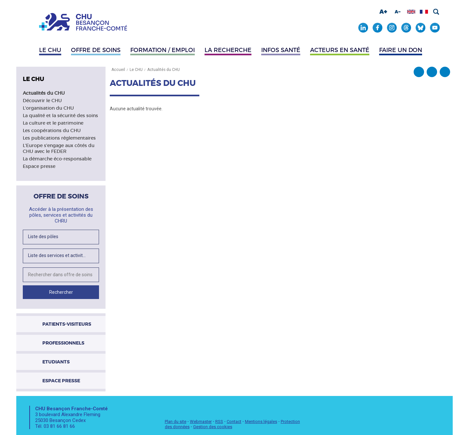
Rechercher (436, 11)
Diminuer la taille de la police (398, 11)
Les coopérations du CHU (52, 130)
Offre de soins (96, 50)
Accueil (118, 69)
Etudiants (56, 362)
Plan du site (175, 421)
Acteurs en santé (339, 50)
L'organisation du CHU (48, 108)
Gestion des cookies (212, 426)
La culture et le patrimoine (53, 123)
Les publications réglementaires (59, 138)
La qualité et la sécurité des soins (60, 115)
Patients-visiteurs (66, 324)
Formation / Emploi (162, 50)
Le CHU (50, 50)
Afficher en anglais (411, 12)
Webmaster (201, 421)
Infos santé (280, 50)
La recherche (228, 50)
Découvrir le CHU (42, 100)
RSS (219, 421)
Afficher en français (424, 12)
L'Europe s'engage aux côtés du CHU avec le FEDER (58, 148)
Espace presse (39, 166)
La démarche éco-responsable (57, 159)
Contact (234, 421)
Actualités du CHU (44, 93)
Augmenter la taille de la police (383, 11)
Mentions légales (261, 421)
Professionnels (63, 343)
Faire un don (400, 50)
